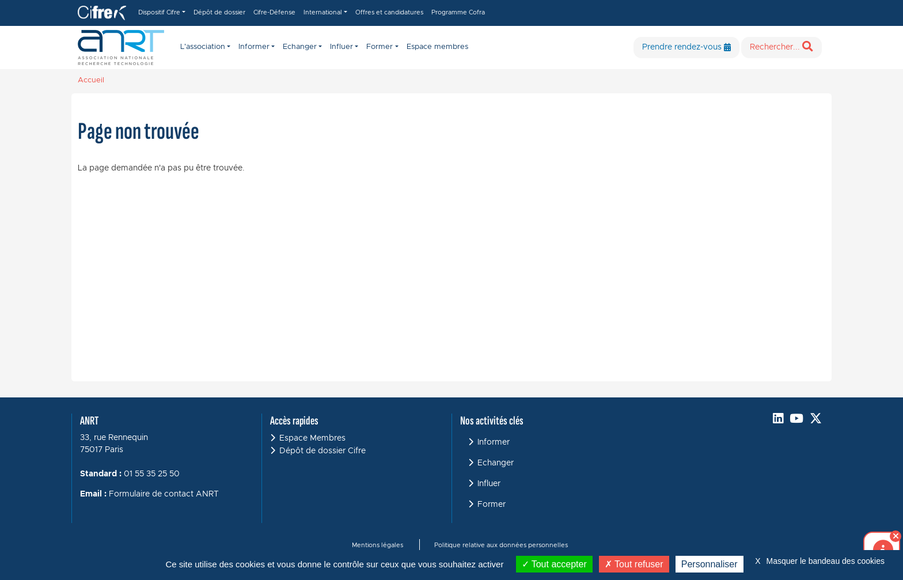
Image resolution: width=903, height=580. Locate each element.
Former (491, 505)
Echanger (495, 463)
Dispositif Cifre (159, 12)
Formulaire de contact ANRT (164, 494)
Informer (493, 442)
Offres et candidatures (389, 12)
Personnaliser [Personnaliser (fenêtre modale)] (709, 564)
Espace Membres (312, 438)
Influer (488, 484)
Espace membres (437, 47)
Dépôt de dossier (219, 12)
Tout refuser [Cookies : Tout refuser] (634, 564)
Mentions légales (377, 545)
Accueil (91, 80)
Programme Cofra (458, 12)
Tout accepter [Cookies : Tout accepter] (554, 564)
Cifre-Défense (274, 12)
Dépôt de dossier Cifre (322, 451)
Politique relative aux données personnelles (501, 545)
